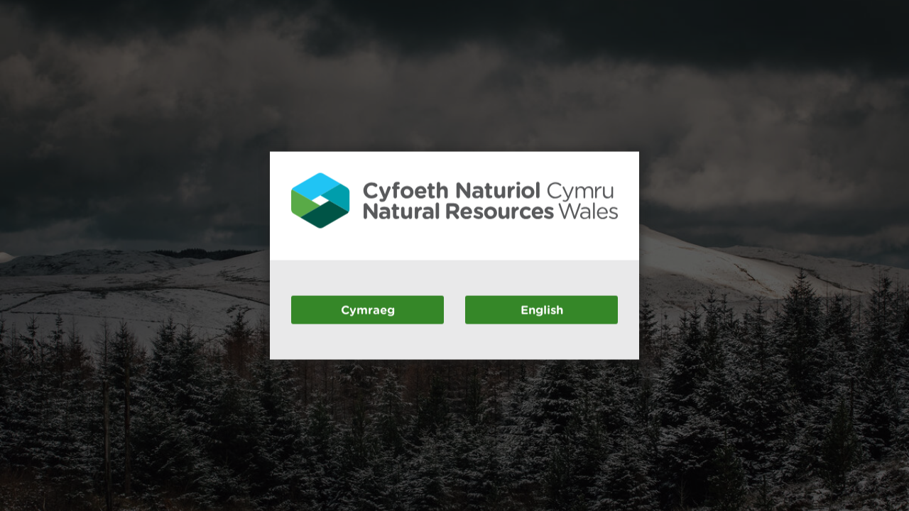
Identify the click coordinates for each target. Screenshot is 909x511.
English (542, 309)
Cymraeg (368, 309)
